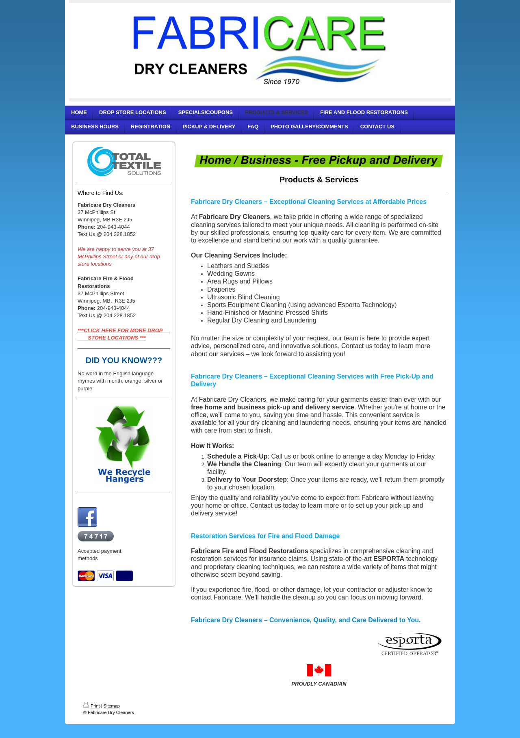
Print (91, 705)
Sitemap (112, 705)
